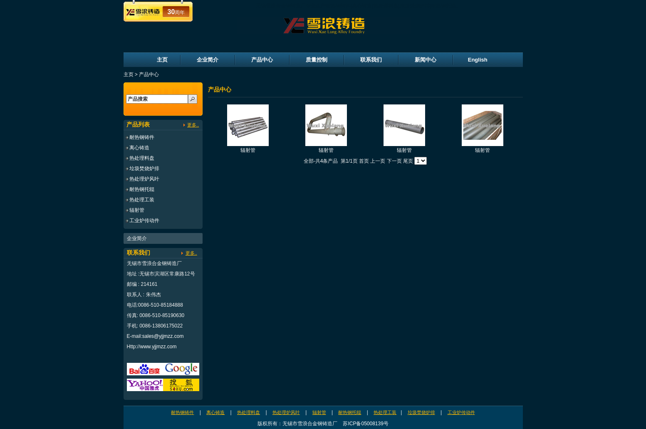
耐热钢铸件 (141, 137)
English (478, 60)
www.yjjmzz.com (158, 347)
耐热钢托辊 (141, 189)
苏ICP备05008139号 (365, 424)
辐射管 (136, 210)
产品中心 (262, 60)
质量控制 (316, 60)
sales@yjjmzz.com (163, 336)
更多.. (193, 124)
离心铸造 (139, 148)
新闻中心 (425, 60)
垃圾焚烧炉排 (144, 168)
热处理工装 (141, 200)
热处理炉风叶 (144, 179)
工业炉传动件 (144, 220)
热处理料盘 (141, 158)
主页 (162, 60)
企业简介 (207, 60)
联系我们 (371, 60)
